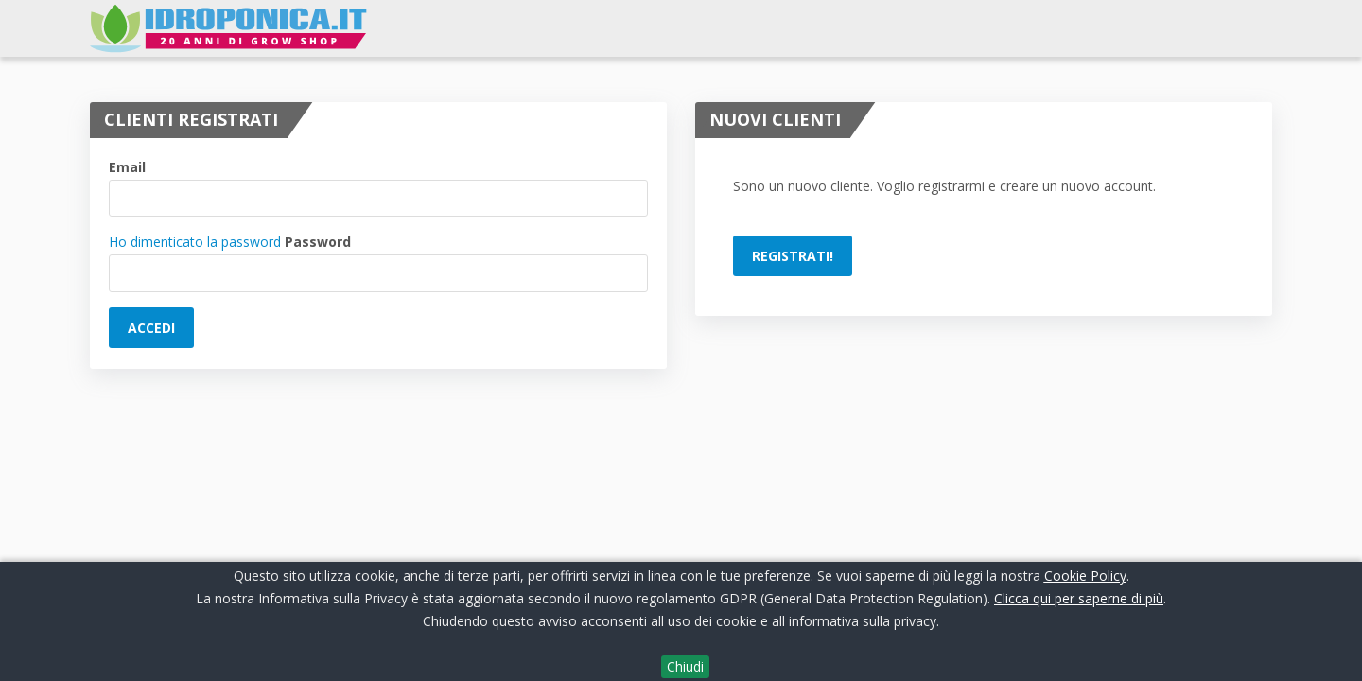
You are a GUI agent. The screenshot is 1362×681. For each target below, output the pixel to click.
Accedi (151, 328)
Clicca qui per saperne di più (1078, 598)
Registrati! (792, 256)
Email (127, 167)
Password (318, 242)
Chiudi (685, 666)
